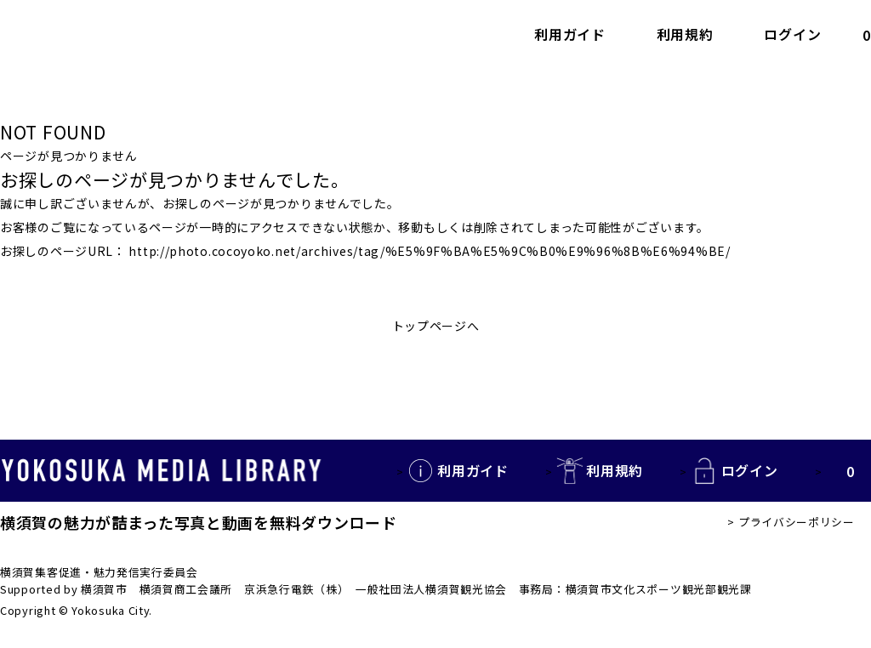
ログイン (792, 35)
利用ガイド (570, 35)
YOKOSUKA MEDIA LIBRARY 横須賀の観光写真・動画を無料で (149, 34)
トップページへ (436, 325)
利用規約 (685, 35)
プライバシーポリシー (796, 522)
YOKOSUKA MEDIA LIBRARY (161, 471)
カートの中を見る (851, 34)
